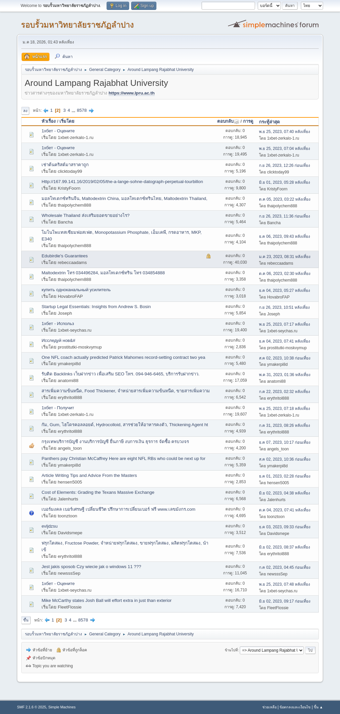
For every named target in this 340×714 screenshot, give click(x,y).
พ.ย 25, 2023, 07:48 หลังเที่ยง (284, 584)
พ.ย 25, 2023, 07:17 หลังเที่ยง (284, 324)
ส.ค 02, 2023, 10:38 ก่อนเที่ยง (284, 358)
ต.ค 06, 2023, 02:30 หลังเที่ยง (284, 273)
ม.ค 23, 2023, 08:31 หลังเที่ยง (284, 256)
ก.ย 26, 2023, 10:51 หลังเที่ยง (284, 307)
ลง (25, 111)
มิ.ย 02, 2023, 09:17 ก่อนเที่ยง (284, 601)
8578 (82, 110)
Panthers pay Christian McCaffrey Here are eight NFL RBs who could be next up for (123, 458)
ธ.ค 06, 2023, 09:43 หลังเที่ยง (284, 236)
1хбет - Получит (58, 407)
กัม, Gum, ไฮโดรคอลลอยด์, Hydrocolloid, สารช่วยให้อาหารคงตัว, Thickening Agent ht (125, 424)
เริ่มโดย (66, 121)
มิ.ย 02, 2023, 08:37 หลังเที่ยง (284, 547)
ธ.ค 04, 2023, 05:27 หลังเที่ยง (284, 290)
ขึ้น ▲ (318, 707)
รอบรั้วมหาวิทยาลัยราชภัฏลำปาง (77, 24)
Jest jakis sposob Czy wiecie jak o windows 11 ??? (91, 566)
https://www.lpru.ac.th (132, 93)
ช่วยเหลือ (269, 707)
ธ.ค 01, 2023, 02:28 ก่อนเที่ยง (284, 476)
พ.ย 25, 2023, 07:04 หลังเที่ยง (284, 148)
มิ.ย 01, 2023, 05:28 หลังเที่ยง (284, 182)
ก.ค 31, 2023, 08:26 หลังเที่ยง (284, 425)
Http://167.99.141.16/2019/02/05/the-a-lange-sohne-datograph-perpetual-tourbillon (122, 181)
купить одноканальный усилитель (76, 289)
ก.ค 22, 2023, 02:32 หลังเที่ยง (284, 391)
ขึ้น (26, 620)
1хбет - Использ (58, 323)
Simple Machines (62, 707)
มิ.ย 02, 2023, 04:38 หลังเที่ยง (284, 493)
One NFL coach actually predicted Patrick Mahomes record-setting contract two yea (123, 357)
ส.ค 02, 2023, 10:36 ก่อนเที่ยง (284, 459)
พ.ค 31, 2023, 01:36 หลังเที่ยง (284, 374)
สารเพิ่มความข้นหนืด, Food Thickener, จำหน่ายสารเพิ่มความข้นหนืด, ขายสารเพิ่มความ (126, 390)
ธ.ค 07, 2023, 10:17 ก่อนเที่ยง (284, 442)
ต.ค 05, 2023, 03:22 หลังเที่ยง (284, 199)
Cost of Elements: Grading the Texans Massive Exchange (98, 492)
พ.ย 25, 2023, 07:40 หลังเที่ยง (284, 131)
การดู (248, 121)
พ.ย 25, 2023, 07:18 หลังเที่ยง (284, 408)
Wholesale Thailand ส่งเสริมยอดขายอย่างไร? (85, 215)
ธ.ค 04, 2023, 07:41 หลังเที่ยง (284, 341)
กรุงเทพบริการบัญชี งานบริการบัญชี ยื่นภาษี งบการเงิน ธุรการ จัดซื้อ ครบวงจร (115, 441)
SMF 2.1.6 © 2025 (31, 707)
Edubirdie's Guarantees (65, 255)
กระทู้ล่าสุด (269, 121)
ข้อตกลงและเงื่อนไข (295, 707)
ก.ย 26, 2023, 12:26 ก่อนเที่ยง (284, 165)
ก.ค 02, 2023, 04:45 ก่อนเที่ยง (284, 567)
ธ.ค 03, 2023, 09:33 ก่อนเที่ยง (284, 527)
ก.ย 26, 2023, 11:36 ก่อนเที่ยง (284, 216)
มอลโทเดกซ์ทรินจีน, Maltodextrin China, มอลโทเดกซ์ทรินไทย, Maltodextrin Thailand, (124, 198)
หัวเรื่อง (49, 121)
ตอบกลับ (228, 121)
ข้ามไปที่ (231, 650)
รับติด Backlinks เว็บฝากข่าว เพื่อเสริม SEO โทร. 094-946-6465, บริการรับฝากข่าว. (120, 373)
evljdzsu (49, 526)
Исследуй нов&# (58, 340)
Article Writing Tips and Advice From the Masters (89, 475)
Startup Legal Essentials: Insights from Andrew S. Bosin (96, 306)
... (74, 110)
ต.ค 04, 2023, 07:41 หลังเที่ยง (284, 510)
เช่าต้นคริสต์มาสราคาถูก (65, 164)
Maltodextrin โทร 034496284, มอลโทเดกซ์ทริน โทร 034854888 (103, 272)
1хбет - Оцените (58, 130)
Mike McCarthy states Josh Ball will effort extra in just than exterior (107, 600)
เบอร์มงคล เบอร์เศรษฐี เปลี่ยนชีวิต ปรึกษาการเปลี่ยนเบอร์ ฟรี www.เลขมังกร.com (118, 509)
